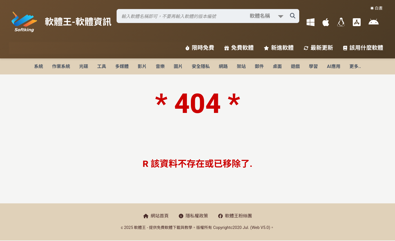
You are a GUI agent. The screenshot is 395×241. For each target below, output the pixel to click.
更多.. (355, 66)
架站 (241, 66)
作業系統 (61, 66)
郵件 (259, 66)
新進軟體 (279, 47)
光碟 (83, 66)
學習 (313, 66)
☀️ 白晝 (376, 8)
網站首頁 (156, 216)
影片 (142, 66)
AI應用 (333, 66)
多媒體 (122, 66)
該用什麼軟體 (363, 47)
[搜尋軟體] (208, 16)
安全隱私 (201, 66)
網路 (223, 66)
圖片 (178, 66)
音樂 (160, 66)
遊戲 (295, 66)
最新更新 (318, 47)
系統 (38, 66)
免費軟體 (239, 47)
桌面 (277, 66)
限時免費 (200, 47)
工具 (101, 66)
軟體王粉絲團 (235, 216)
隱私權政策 (193, 216)
